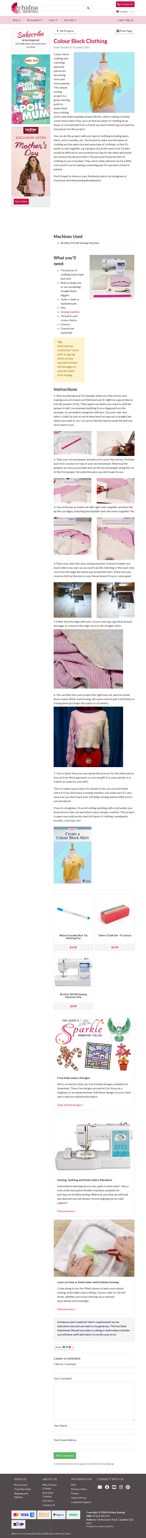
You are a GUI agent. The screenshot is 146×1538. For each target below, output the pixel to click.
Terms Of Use (78, 1497)
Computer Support (81, 1502)
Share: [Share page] (63, 1347)
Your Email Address (65, 1440)
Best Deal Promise (48, 1494)
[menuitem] (16, 20)
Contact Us (125, 4)
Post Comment (65, 1455)
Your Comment (63, 1378)
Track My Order (22, 1489)
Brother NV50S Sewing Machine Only (73, 996)
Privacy (75, 1493)
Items (122, 11)
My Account (20, 1484)
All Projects (65, 30)
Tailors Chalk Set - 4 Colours (114, 935)
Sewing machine (70, 311)
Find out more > (66, 1211)
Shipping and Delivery (21, 1495)
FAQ (73, 1484)
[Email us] (101, 1487)
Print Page (124, 30)
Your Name (60, 1425)
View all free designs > (70, 1104)
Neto (111, 1526)
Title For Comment (65, 1364)
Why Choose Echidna (50, 1486)
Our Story (48, 1500)
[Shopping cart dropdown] (132, 11)
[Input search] (64, 8)
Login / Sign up (126, 20)
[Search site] (88, 8)
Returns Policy (79, 1489)
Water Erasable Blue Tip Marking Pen (73, 937)
